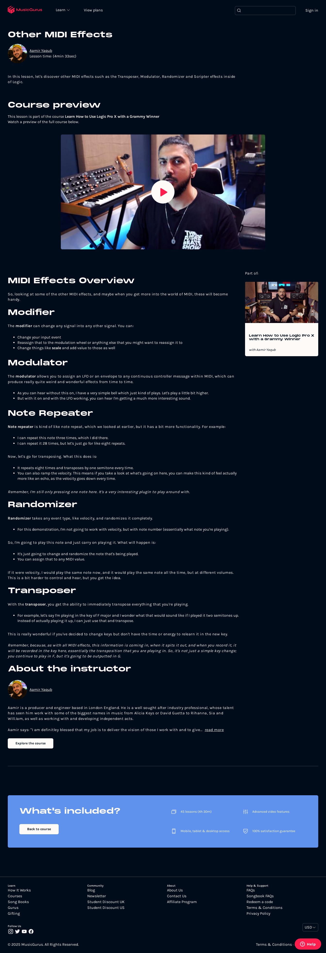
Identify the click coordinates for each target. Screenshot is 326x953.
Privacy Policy (258, 913)
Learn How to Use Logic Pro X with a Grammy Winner (281, 337)
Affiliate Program (182, 902)
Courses (15, 896)
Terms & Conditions (264, 908)
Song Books (18, 902)
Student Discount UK (106, 902)
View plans (93, 10)
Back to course (39, 829)
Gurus (13, 908)
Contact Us (176, 896)
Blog (91, 890)
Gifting (14, 913)
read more (214, 729)
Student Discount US (106, 908)
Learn (61, 10)
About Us (175, 890)
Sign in (311, 10)
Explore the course (31, 743)
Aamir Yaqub (41, 50)
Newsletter (96, 896)
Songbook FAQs (260, 896)
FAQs (250, 890)
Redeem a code (259, 902)
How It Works (19, 890)
